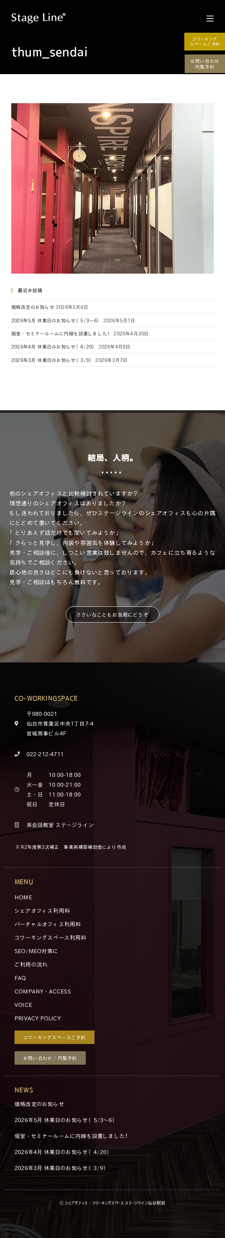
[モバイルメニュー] (210, 18)
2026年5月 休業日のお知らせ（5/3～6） (56, 320)
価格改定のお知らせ (33, 307)
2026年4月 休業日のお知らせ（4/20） (54, 346)
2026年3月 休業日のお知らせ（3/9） (52, 360)
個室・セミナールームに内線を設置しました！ (61, 333)
